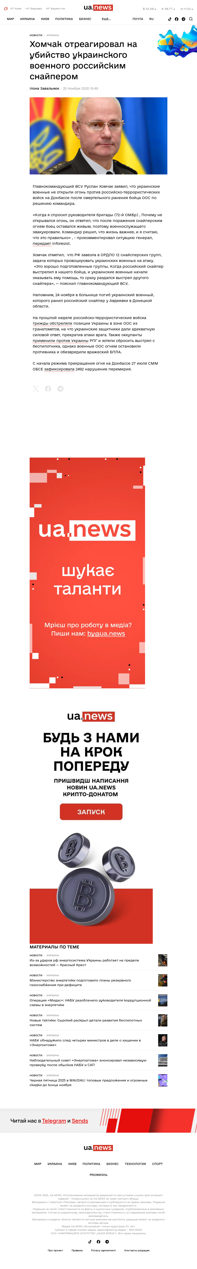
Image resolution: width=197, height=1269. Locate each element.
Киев (45, 19)
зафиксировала (59, 369)
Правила (77, 1250)
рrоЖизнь (98, 1174)
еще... (106, 19)
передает (42, 243)
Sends (80, 1120)
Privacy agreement (103, 1250)
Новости (36, 35)
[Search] (191, 19)
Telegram (54, 1120)
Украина (27, 19)
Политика (64, 19)
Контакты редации (136, 1250)
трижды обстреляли (52, 323)
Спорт (157, 1164)
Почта (138, 19)
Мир (10, 19)
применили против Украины (60, 341)
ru (151, 19)
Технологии (135, 1164)
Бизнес (85, 19)
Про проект (55, 1250)
